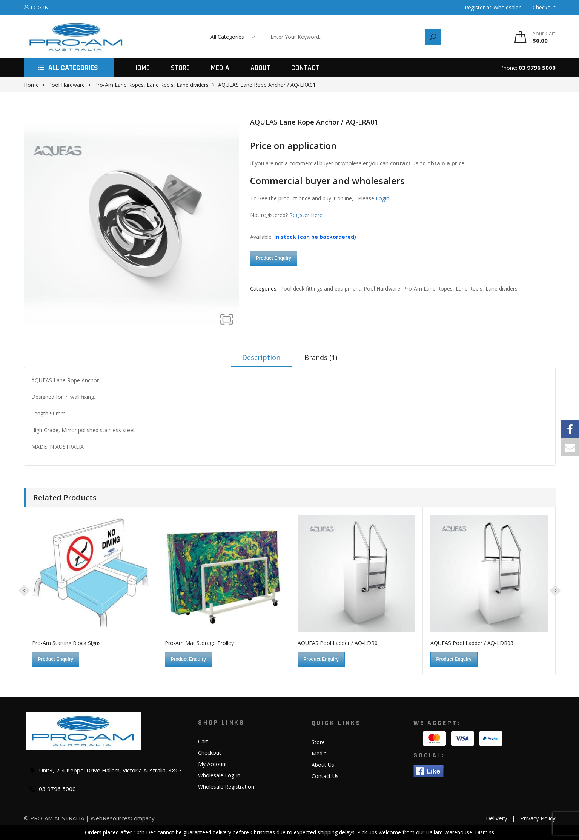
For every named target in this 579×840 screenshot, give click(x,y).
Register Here (306, 214)
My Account (212, 764)
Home (141, 68)
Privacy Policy (538, 818)
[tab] (261, 360)
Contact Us (325, 776)
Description (261, 357)
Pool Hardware (66, 84)
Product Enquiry (273, 258)
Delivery (496, 818)
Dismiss (484, 832)
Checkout (209, 752)
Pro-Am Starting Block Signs (66, 642)
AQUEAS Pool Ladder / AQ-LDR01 (339, 642)
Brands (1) (320, 357)
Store (180, 68)
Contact (305, 68)
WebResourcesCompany (123, 818)
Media (220, 68)
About (260, 68)
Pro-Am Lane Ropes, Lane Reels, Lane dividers (151, 84)
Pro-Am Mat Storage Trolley (199, 642)
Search (433, 37)
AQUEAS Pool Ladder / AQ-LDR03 (471, 642)
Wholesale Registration (226, 786)
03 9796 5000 (537, 67)
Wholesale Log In (219, 775)
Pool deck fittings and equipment (320, 288)
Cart (203, 741)
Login (382, 198)
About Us (323, 764)
